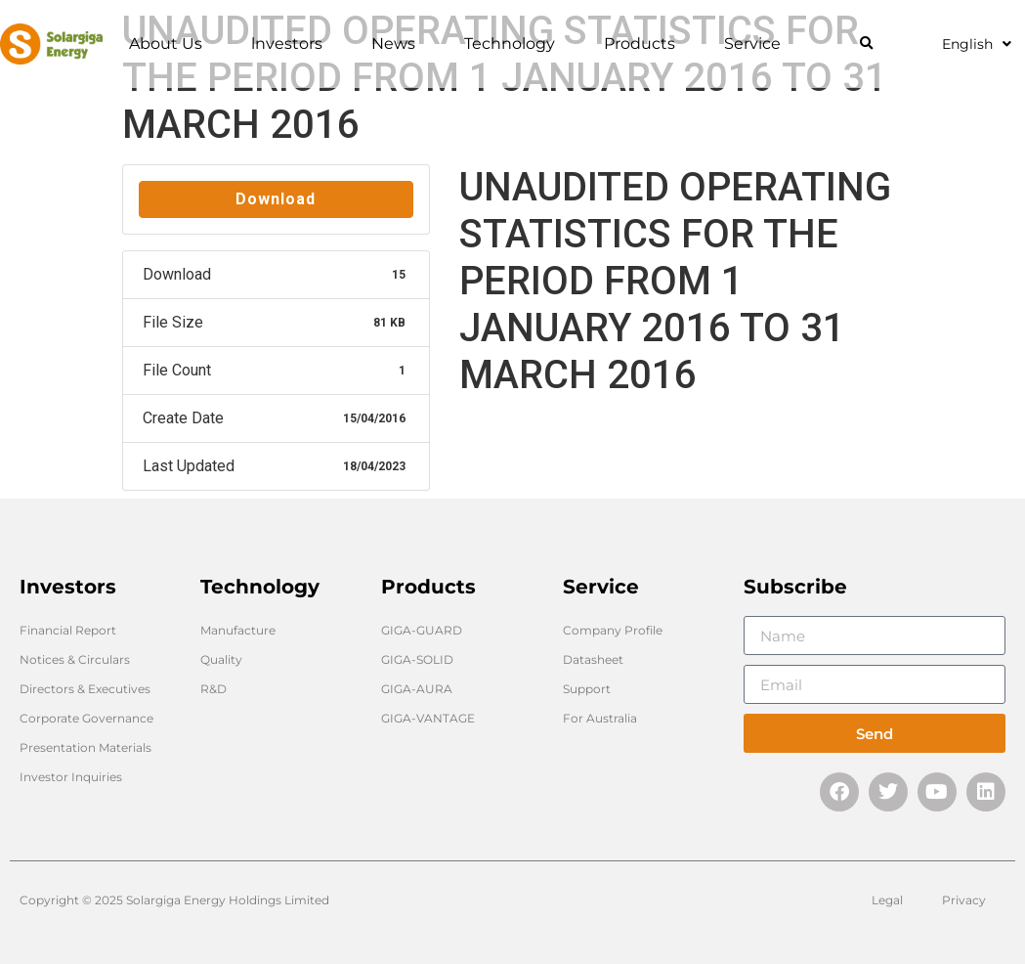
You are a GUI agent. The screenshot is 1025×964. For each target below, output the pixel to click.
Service (757, 44)
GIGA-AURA (416, 688)
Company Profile (612, 630)
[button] (866, 44)
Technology (514, 44)
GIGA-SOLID (417, 659)
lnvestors (291, 44)
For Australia (600, 718)
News (398, 44)
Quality (221, 659)
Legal (887, 900)
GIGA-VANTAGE (428, 718)
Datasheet (593, 659)
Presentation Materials (85, 747)
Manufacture (238, 630)
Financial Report (68, 630)
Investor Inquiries (71, 776)
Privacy (964, 900)
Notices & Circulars (75, 659)
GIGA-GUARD (421, 630)
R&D (213, 688)
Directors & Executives (85, 688)
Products (644, 44)
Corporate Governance (86, 718)
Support (587, 688)
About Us (170, 44)
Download (275, 199)
